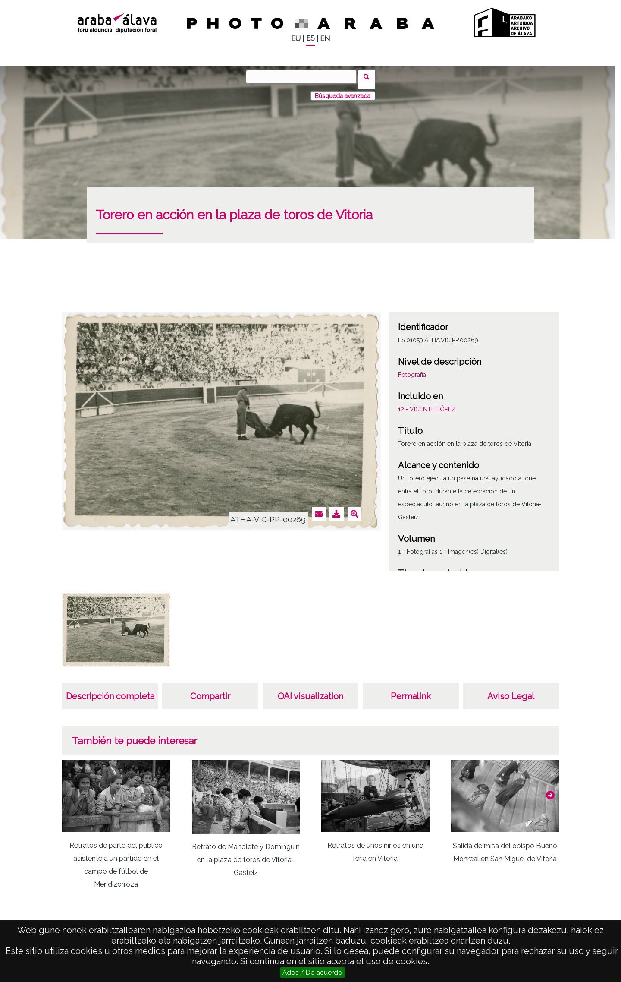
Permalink (411, 690)
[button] (550, 789)
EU (296, 39)
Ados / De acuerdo (312, 972)
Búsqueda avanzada (342, 90)
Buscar (369, 76)
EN (325, 39)
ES (310, 38)
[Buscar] (304, 77)
